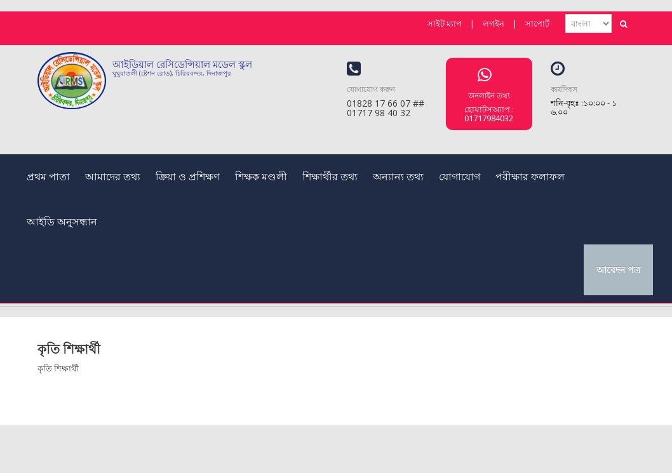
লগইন (493, 23)
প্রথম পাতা (48, 176)
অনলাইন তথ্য (488, 95)
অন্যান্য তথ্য (398, 176)
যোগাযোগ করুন (371, 89)
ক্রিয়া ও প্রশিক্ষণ (188, 176)
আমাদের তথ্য (112, 176)
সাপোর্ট (537, 23)
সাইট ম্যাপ (444, 23)
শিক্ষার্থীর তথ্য (330, 176)
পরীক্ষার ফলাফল (530, 176)
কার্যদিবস (564, 89)
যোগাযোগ (459, 176)
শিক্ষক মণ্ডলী (261, 176)
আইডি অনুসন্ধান (62, 222)
